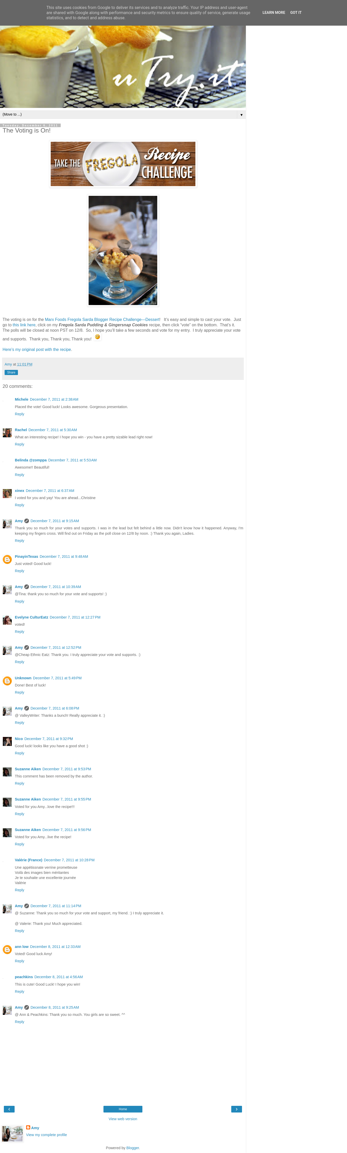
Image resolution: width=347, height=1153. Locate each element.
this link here (24, 325)
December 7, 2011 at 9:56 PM (67, 830)
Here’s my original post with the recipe (37, 349)
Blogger (133, 1148)
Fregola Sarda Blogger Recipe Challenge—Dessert (113, 319)
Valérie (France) (28, 860)
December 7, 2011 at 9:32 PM (48, 739)
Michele (21, 399)
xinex (19, 491)
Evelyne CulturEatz (31, 617)
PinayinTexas (26, 556)
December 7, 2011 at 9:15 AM (54, 521)
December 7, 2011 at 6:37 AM (50, 491)
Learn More (273, 13)
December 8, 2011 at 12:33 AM (55, 947)
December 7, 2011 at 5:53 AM (72, 460)
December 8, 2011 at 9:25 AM (54, 1007)
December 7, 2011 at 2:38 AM (54, 399)
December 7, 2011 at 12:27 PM (75, 617)
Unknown (23, 678)
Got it (296, 13)
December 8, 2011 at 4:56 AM (58, 977)
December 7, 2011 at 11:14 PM (55, 906)
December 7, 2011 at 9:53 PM (67, 769)
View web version (123, 1119)
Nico (19, 739)
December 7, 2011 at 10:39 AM (55, 587)
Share (11, 372)
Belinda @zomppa (31, 460)
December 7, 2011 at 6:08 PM (54, 708)
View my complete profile (46, 1135)
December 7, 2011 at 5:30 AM (52, 430)
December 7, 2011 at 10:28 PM (69, 860)
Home (123, 1109)
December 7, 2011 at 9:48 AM (64, 556)
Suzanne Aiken (28, 769)
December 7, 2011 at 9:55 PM (67, 799)
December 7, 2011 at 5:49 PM (57, 678)
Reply (19, 414)
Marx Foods (55, 319)
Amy (19, 521)
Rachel (21, 430)
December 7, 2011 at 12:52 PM (55, 647)
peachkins (24, 977)
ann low (22, 947)
